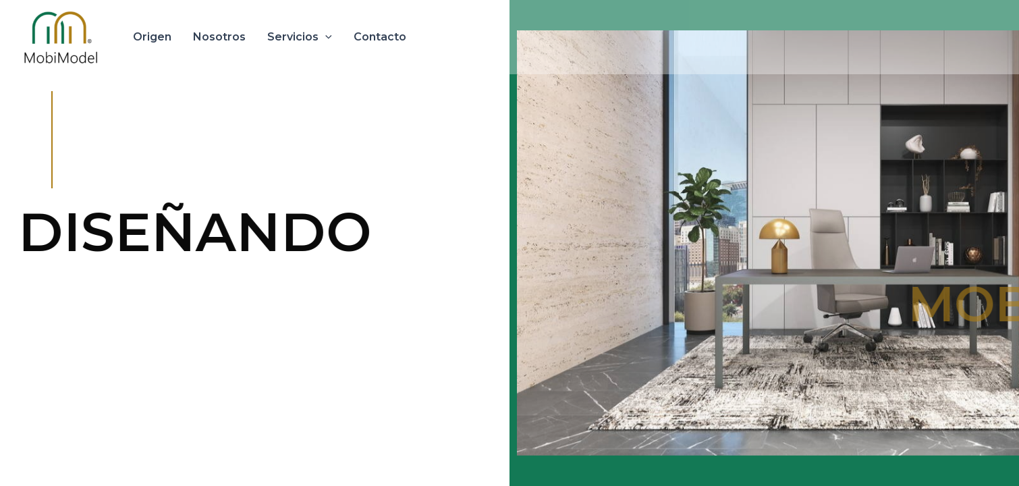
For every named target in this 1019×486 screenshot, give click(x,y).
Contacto (380, 36)
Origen (152, 36)
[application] (325, 37)
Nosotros (219, 36)
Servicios (299, 37)
